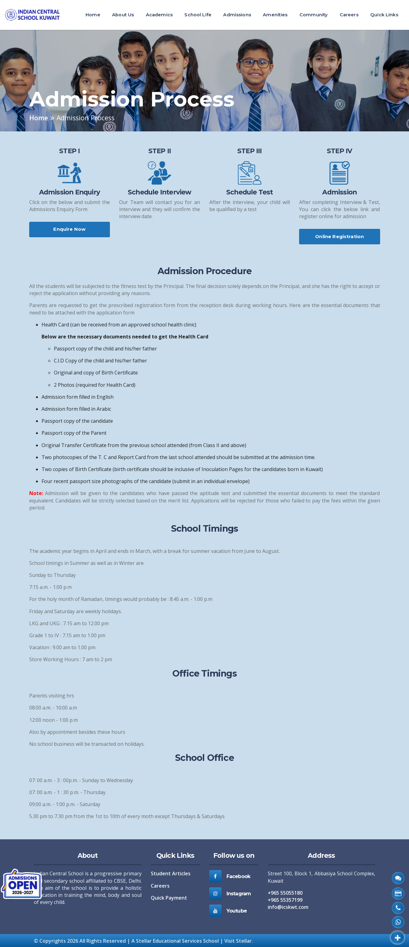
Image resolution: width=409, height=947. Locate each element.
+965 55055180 (285, 892)
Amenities (275, 15)
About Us (123, 15)
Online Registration (339, 236)
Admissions (237, 15)
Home (93, 15)
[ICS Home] (35, 14)
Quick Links (384, 15)
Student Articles (170, 873)
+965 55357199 (285, 900)
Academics (159, 15)
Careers (349, 15)
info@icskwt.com (288, 907)
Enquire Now (69, 229)
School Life (197, 15)
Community (313, 15)
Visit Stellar (238, 940)
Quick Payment (169, 897)
